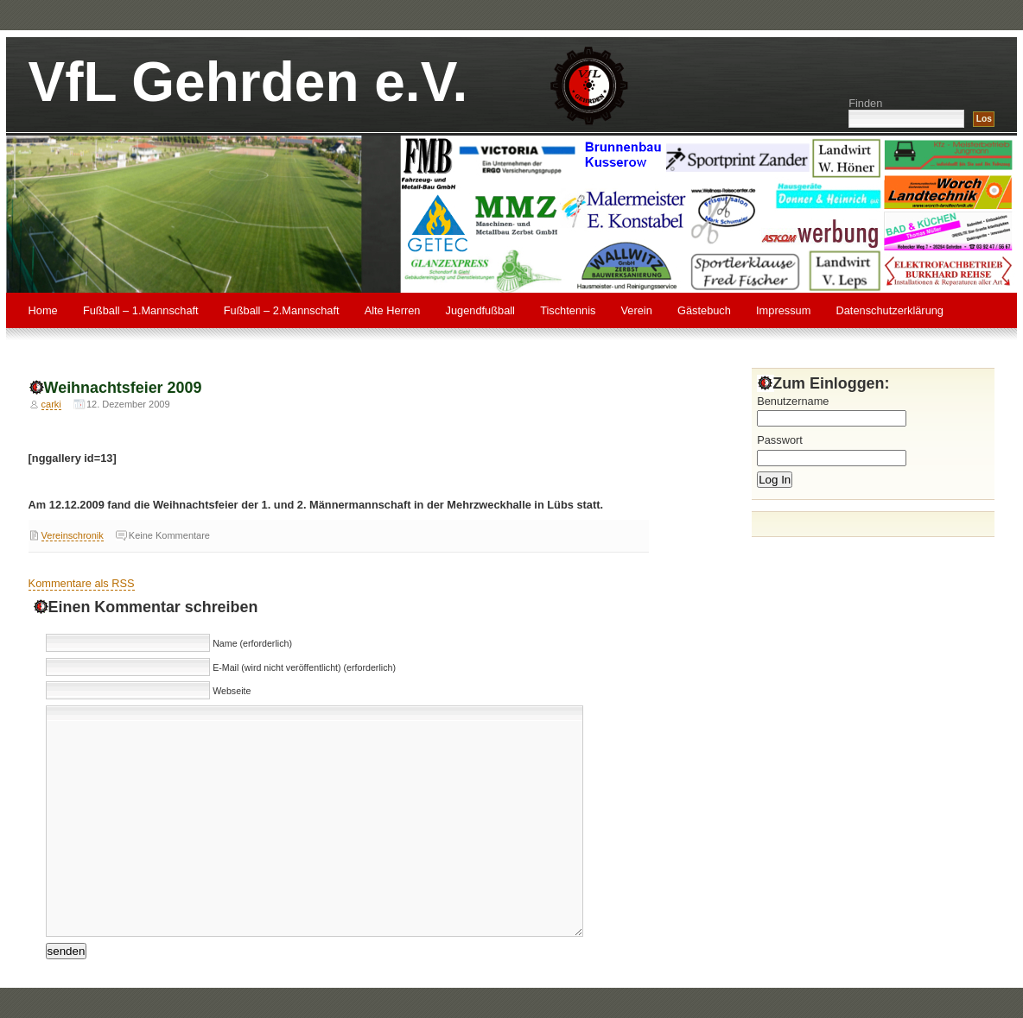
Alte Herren (393, 310)
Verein (636, 310)
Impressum (783, 310)
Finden (865, 103)
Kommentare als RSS (82, 583)
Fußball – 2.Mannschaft (282, 310)
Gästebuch (704, 310)
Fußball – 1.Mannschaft (141, 310)
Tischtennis (567, 310)
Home (43, 310)
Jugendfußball (480, 310)
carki (51, 404)
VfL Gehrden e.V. (248, 82)
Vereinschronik (72, 535)
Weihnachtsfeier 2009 (123, 387)
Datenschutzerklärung (890, 310)
